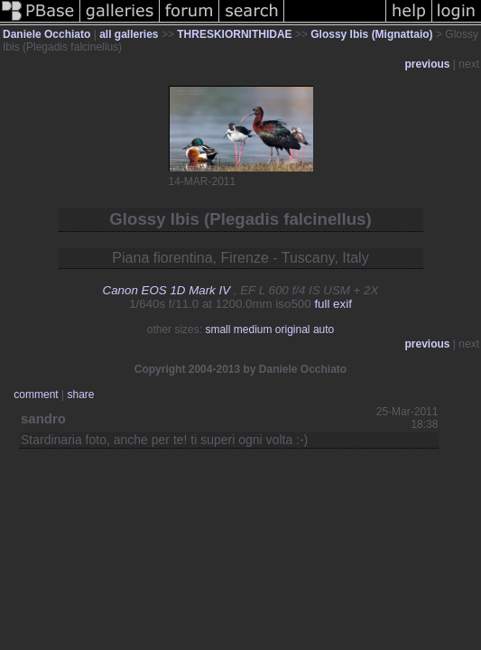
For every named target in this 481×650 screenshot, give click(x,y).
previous (427, 64)
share (80, 394)
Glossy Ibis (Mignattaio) (371, 34)
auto (323, 329)
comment (36, 394)
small (217, 329)
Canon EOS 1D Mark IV (166, 290)
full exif (332, 304)
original (292, 329)
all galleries (128, 34)
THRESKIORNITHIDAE (234, 34)
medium (253, 329)
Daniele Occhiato (46, 34)
